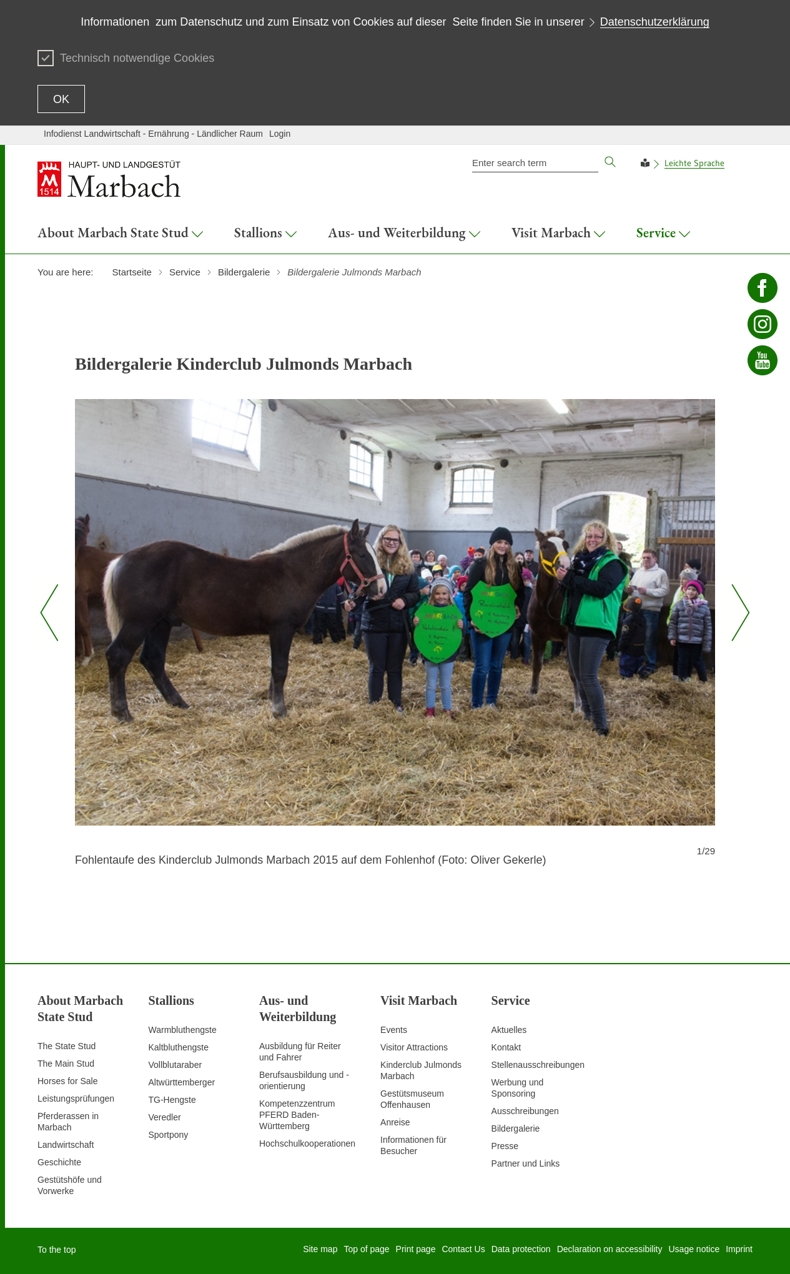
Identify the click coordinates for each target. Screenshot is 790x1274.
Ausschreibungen (525, 1111)
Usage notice (693, 1249)
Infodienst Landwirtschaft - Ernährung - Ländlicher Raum (153, 134)
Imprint (739, 1249)
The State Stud (66, 1046)
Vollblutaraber (175, 1065)
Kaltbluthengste (178, 1047)
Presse (505, 1146)
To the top (56, 1250)
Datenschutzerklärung (654, 22)
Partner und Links (525, 1163)
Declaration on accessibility (610, 1249)
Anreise (395, 1122)
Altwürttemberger (181, 1082)
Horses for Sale (67, 1081)
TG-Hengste (171, 1100)
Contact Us (463, 1249)
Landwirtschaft (65, 1145)
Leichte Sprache (694, 163)
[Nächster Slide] (736, 612)
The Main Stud (65, 1064)
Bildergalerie (515, 1128)
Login (279, 134)
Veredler (164, 1117)
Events (393, 1030)
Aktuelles (509, 1030)
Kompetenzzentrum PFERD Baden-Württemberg (297, 1115)
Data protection (521, 1249)
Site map (320, 1249)
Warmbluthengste (182, 1030)
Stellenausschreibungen (538, 1065)
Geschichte (59, 1162)
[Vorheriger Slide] (49, 612)
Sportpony (168, 1135)
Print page (416, 1249)
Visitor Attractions (414, 1047)
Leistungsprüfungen (75, 1099)
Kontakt (506, 1047)
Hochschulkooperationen (307, 1143)
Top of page (366, 1249)
